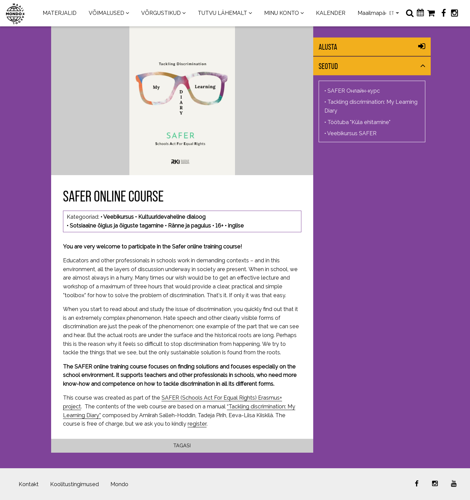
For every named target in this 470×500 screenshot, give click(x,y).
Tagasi (182, 445)
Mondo (119, 484)
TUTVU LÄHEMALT (222, 13)
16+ (219, 225)
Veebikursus (118, 217)
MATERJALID (60, 13)
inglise (236, 225)
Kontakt (29, 484)
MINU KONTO (281, 13)
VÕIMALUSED (106, 13)
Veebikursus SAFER (352, 133)
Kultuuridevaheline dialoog (172, 217)
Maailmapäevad (378, 13)
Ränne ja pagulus (189, 225)
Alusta (328, 46)
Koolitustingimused (74, 484)
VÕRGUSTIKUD (161, 13)
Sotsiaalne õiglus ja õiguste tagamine (117, 225)
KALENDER (330, 13)
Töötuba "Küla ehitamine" (358, 122)
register (197, 424)
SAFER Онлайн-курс (353, 90)
